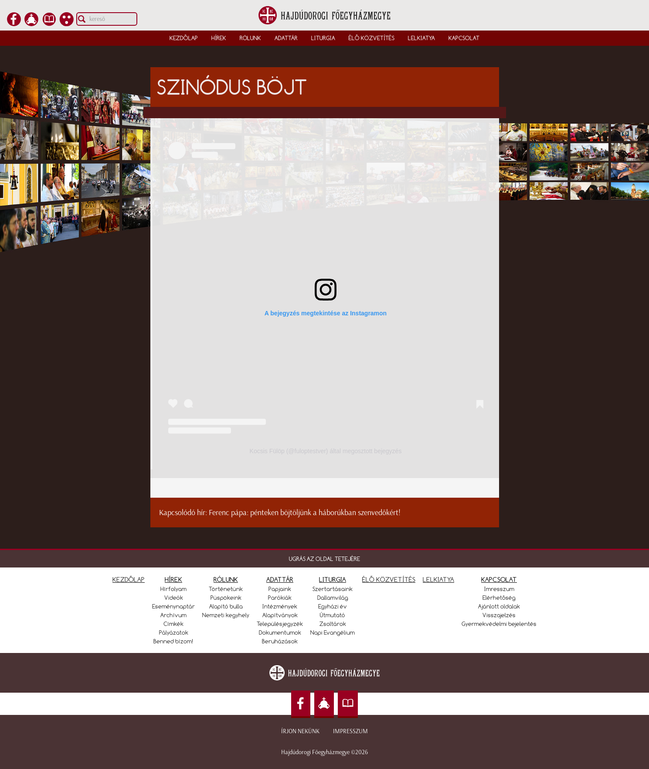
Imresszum (499, 588)
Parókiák (280, 597)
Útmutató (332, 615)
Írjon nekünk (300, 731)
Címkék (173, 623)
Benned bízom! (173, 641)
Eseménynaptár (173, 606)
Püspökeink (226, 597)
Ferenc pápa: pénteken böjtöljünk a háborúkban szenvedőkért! (305, 512)
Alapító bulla (226, 606)
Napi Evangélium (332, 632)
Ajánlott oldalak (499, 606)
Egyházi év (332, 606)
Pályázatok (173, 632)
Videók (173, 597)
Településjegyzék (280, 623)
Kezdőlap (184, 37)
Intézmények (279, 606)
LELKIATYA (438, 579)
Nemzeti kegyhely (225, 615)
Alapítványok (280, 615)
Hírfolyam (173, 588)
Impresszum (350, 731)
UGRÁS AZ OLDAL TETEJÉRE (324, 558)
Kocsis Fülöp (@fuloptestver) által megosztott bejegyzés (326, 451)
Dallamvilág (332, 597)
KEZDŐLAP (128, 579)
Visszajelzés (499, 615)
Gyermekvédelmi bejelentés (499, 623)
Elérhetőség (499, 597)
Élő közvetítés (371, 37)
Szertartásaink (333, 588)
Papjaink (279, 588)
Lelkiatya (421, 37)
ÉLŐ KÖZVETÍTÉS (388, 579)
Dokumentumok (280, 632)
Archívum (173, 615)
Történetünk (226, 588)
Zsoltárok (332, 623)
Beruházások (280, 641)
